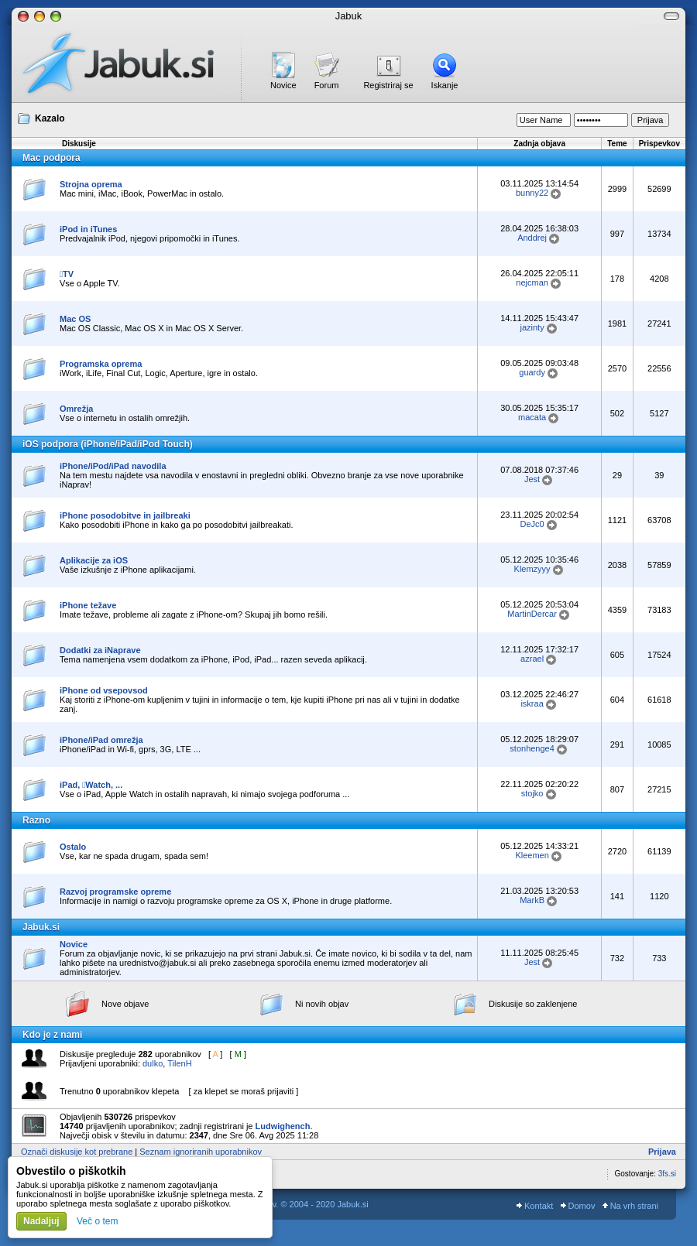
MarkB (532, 900)
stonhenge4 (532, 748)
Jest (532, 479)
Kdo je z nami (52, 1034)
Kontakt (535, 1205)
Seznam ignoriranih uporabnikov (200, 1151)
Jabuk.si (41, 927)
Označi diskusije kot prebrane (76, 1151)
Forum (326, 85)
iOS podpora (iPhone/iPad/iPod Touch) (107, 444)
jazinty (532, 327)
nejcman (532, 282)
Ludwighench (283, 1126)
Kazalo (50, 118)
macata (532, 417)
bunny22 (532, 192)
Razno (36, 820)
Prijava (662, 1151)
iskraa (531, 703)
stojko (532, 793)
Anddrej (532, 237)
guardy (532, 372)
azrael (532, 658)
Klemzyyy (532, 568)
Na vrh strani (630, 1205)
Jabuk (348, 16)
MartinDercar (532, 613)
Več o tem (97, 1221)
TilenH (179, 1063)
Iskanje (444, 85)
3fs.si (667, 1173)
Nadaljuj (41, 1221)
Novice (283, 85)
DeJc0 (532, 524)
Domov (578, 1205)
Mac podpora (51, 157)
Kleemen (531, 855)
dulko (152, 1063)
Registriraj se (388, 85)
